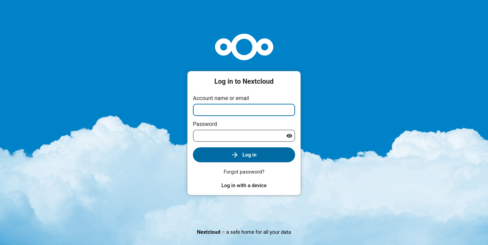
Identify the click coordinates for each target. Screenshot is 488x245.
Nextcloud (208, 232)
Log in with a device (244, 185)
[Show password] (289, 135)
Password (205, 124)
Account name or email (221, 98)
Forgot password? (244, 172)
